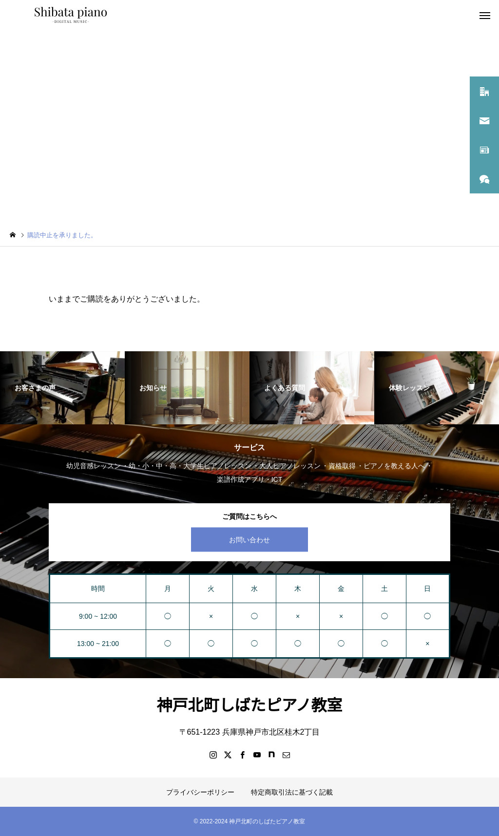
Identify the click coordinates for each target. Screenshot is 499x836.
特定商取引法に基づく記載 (292, 792)
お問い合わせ (249, 539)
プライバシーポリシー (200, 792)
